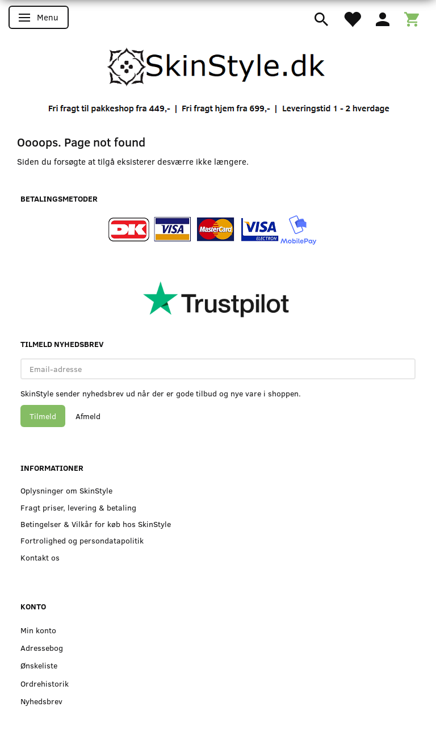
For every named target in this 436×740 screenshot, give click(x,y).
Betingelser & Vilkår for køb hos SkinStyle (95, 524)
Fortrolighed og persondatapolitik (82, 540)
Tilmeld (43, 416)
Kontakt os (40, 557)
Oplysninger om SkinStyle (66, 490)
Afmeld (88, 416)
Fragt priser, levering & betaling (78, 507)
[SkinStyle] (218, 65)
